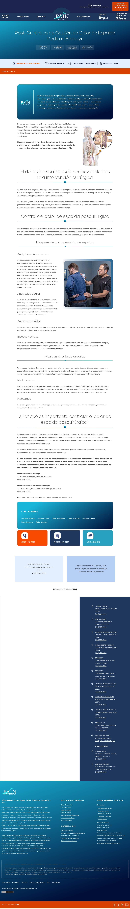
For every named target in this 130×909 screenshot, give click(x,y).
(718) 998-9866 (100, 718)
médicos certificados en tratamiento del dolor (17, 826)
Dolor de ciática (66, 808)
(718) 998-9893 (100, 705)
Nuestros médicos (67, 831)
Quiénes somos (5, 16)
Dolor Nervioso (27, 523)
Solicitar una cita (56, 64)
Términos (24, 883)
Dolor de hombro (58, 519)
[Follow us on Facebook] (118, 905)
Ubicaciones (93, 543)
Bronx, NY (99, 658)
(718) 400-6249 (100, 653)
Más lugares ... (102, 819)
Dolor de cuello (43, 519)
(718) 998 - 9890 (38, 574)
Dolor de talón (41, 523)
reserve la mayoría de (120, 6)
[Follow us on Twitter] (122, 905)
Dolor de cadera (88, 519)
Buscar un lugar (112, 64)
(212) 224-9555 (100, 614)
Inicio (58, 16)
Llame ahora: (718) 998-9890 (84, 64)
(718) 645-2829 (100, 666)
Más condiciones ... (67, 821)
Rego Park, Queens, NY (104, 697)
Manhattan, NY (101, 607)
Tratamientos (80, 17)
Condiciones (21, 17)
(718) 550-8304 (100, 640)
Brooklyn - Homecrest (105, 809)
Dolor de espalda (28, 519)
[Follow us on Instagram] (114, 905)
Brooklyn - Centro (103, 811)
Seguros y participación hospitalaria (73, 833)
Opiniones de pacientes (69, 841)
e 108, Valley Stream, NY (105, 741)
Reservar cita (61, 543)
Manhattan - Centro (104, 817)
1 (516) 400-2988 (101, 746)
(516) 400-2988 (100, 731)
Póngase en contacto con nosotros (118, 16)
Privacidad (15, 883)
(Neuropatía (75, 816)
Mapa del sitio (40, 883)
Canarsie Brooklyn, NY (104, 645)
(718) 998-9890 (93, 6)
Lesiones (39, 17)
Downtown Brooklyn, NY (106, 632)
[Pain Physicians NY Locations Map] (40, 689)
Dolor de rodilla (74, 519)
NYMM (17, 905)
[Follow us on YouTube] (126, 905)
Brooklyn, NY (100, 620)
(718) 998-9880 (100, 692)
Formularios (56, 883)
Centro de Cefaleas (99, 16)
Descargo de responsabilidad (65, 590)
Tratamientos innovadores (27, 64)
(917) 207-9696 (100, 759)
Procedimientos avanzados (70, 836)
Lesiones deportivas (67, 818)
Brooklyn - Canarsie (104, 814)
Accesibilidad (6, 883)
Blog (48, 883)
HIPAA (32, 883)
